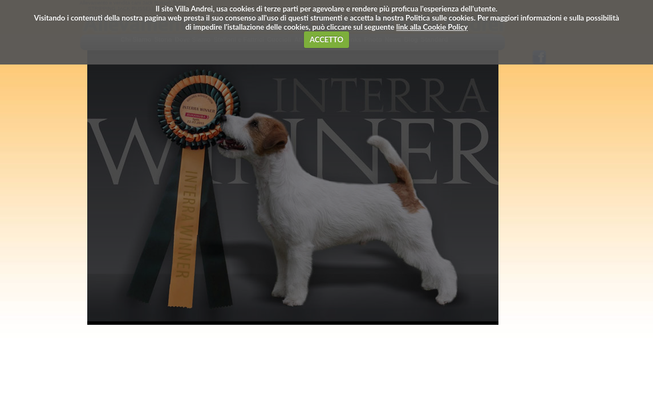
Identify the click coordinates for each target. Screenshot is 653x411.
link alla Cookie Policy (432, 26)
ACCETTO (326, 39)
